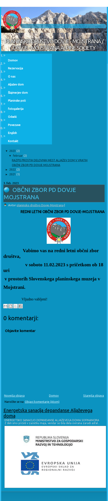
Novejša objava (14, 395)
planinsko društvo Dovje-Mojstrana (40, 205)
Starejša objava (93, 395)
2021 (12, 174)
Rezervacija (15, 68)
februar (18, 155)
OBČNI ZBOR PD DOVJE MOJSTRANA (36, 165)
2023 (12, 150)
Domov (54, 395)
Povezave (14, 124)
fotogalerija (15, 108)
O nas (11, 76)
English (12, 132)
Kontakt (13, 141)
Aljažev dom (16, 84)
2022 (12, 169)
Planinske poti (17, 100)
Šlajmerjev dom (18, 92)
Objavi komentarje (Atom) (42, 401)
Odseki (12, 116)
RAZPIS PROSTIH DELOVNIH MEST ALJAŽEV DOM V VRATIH (49, 160)
